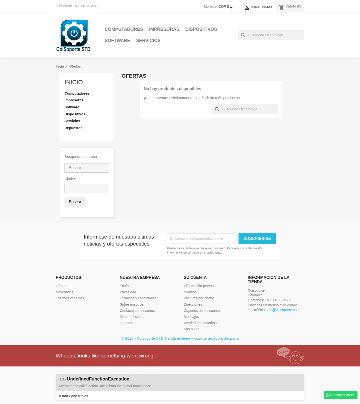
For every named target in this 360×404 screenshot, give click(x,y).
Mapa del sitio (130, 317)
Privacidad (128, 292)
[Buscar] (271, 35)
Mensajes (191, 317)
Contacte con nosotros (137, 311)
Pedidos (190, 292)
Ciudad (70, 179)
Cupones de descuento (202, 311)
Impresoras (164, 29)
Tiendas (126, 323)
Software (117, 40)
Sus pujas (191, 329)
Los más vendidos (70, 298)
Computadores (124, 29)
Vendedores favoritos (200, 323)
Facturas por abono (199, 298)
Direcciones (193, 304)
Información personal (200, 286)
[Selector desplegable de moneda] (226, 7)
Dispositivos (201, 29)
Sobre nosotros (132, 304)
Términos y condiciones (138, 298)
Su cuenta (195, 277)
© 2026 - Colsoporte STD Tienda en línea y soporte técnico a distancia (180, 338)
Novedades (65, 292)
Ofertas (61, 286)
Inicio (73, 82)
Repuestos (73, 128)
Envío (124, 286)
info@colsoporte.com (283, 310)
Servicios (148, 40)
